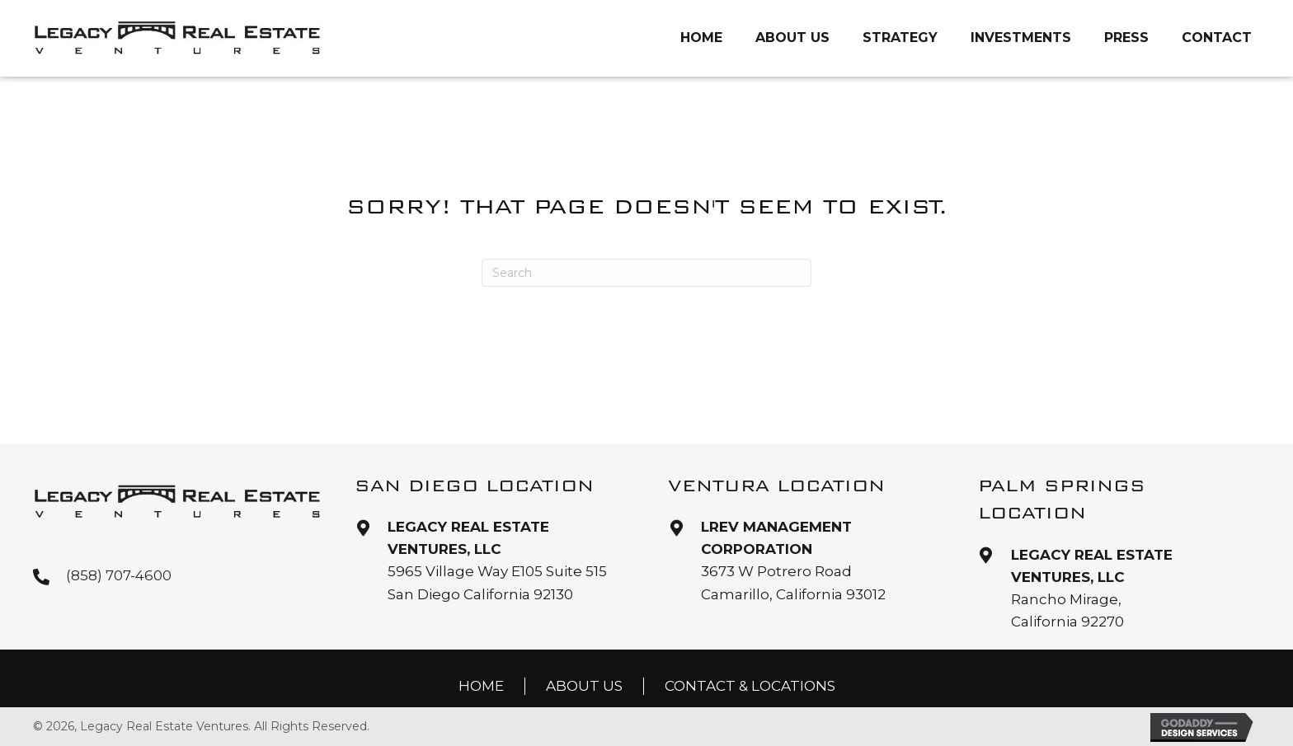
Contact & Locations (750, 686)
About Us (584, 686)
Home (481, 686)
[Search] (646, 273)
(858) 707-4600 (119, 575)
